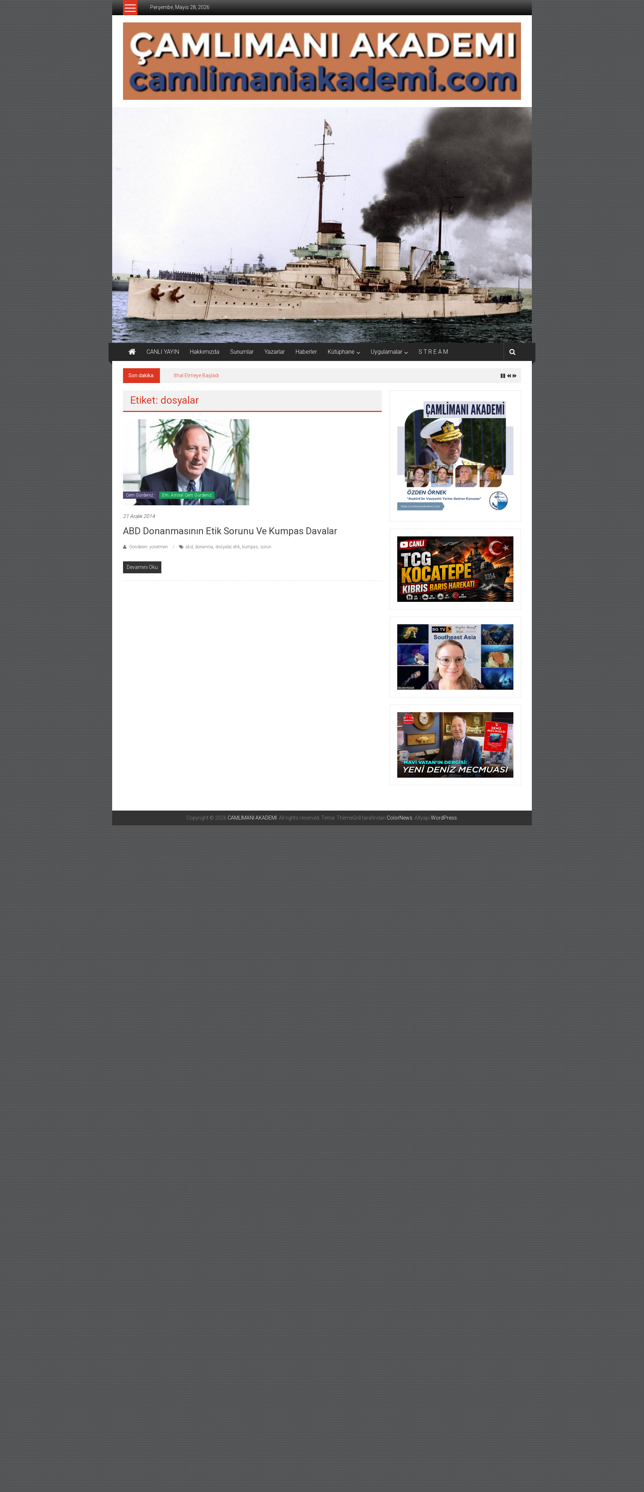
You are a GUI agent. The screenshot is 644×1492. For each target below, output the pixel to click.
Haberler (306, 351)
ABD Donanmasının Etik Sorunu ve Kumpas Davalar (230, 531)
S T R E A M (433, 351)
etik (236, 546)
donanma (204, 546)
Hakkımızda (204, 351)
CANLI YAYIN (163, 351)
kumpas (250, 546)
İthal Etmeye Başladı (196, 375)
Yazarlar (274, 351)
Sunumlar (242, 351)
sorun (265, 546)
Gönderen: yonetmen (148, 546)
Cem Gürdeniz (139, 495)
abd (189, 546)
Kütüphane (341, 351)
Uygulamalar (386, 351)
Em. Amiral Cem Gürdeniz (187, 495)
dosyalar (223, 546)
